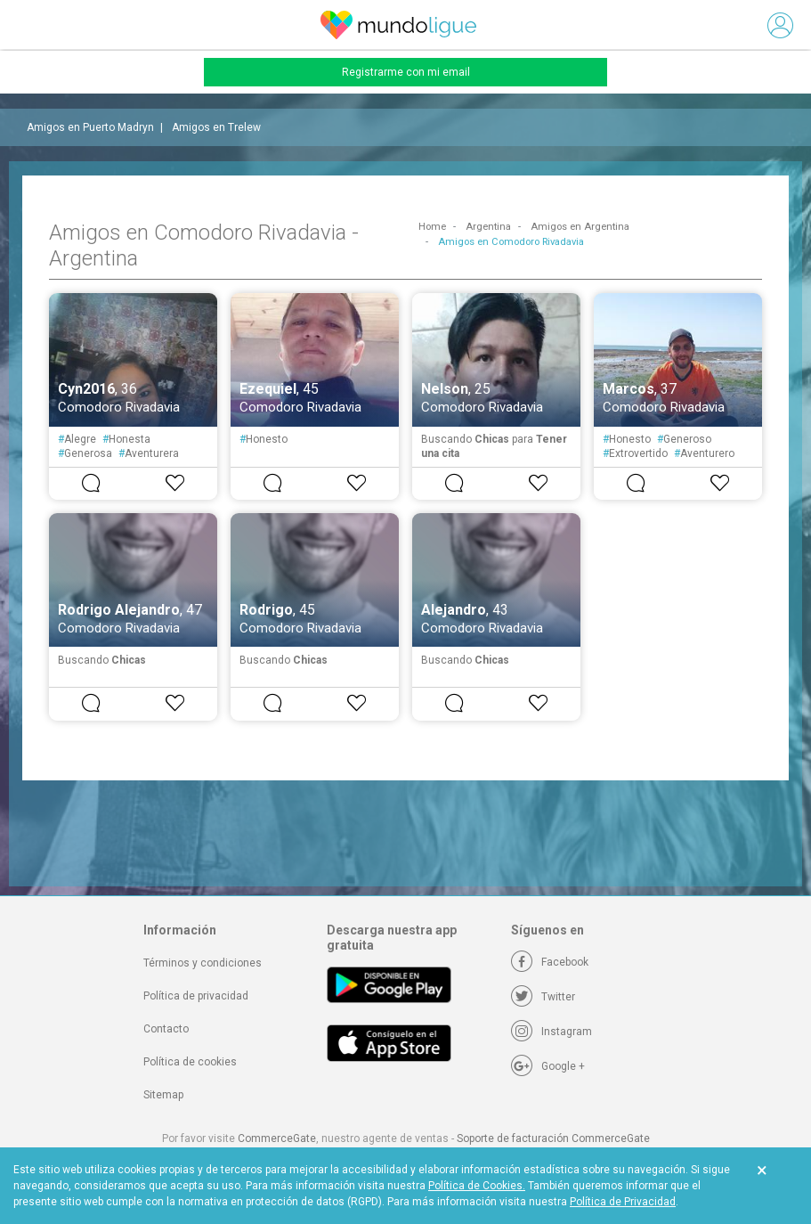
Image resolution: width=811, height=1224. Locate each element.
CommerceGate (277, 1138)
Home (432, 227)
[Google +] (548, 1066)
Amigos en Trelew (216, 127)
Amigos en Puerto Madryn (90, 127)
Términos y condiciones (202, 963)
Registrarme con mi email (406, 72)
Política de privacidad (195, 996)
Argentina (488, 227)
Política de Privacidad (623, 1201)
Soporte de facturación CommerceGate (553, 1138)
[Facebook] (549, 962)
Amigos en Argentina (580, 227)
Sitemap (163, 1095)
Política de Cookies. (476, 1185)
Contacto (166, 1029)
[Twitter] (543, 997)
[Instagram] (551, 1031)
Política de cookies (190, 1062)
